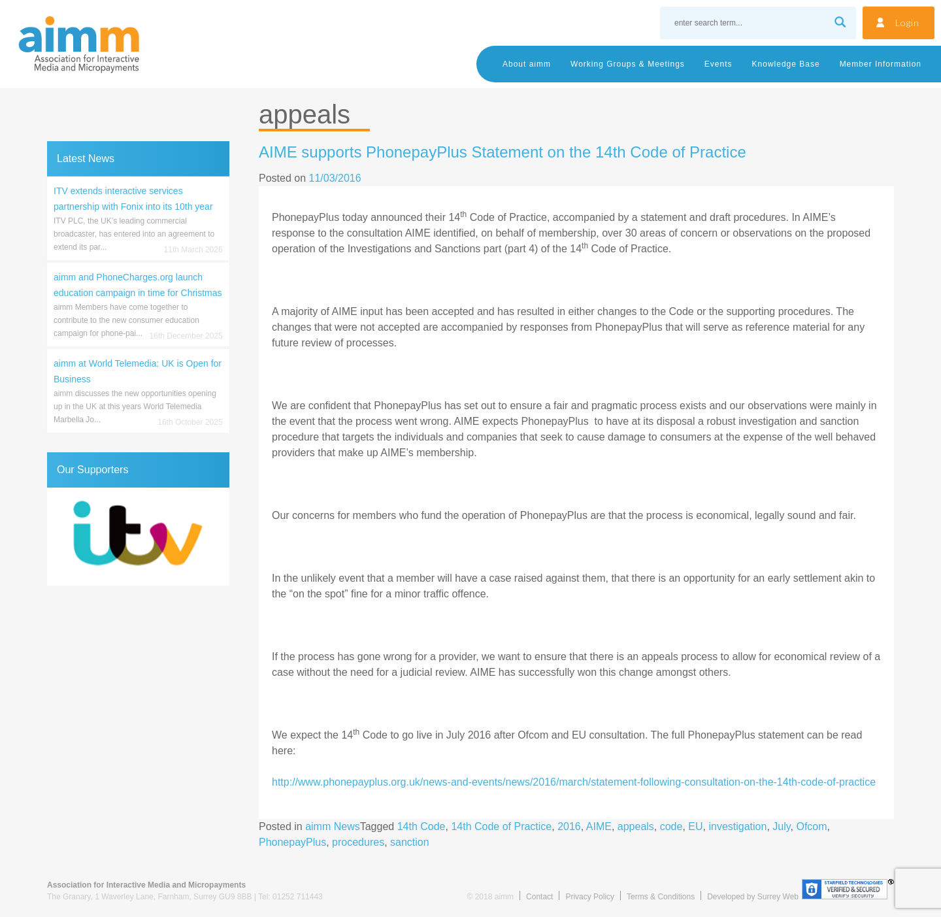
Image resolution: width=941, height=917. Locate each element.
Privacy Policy (589, 896)
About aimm (527, 64)
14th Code (421, 826)
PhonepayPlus (292, 842)
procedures (358, 842)
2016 (569, 826)
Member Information (880, 64)
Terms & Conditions (661, 896)
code (671, 826)
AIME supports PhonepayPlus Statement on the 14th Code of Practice (502, 152)
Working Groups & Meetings (627, 64)
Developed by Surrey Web (753, 896)
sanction (409, 842)
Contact (539, 896)
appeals (636, 826)
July (781, 826)
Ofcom (811, 826)
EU (695, 826)
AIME (599, 826)
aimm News (332, 826)
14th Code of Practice (501, 826)
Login (907, 22)
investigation (737, 826)
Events (718, 64)
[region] (138, 537)
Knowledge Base (786, 64)
